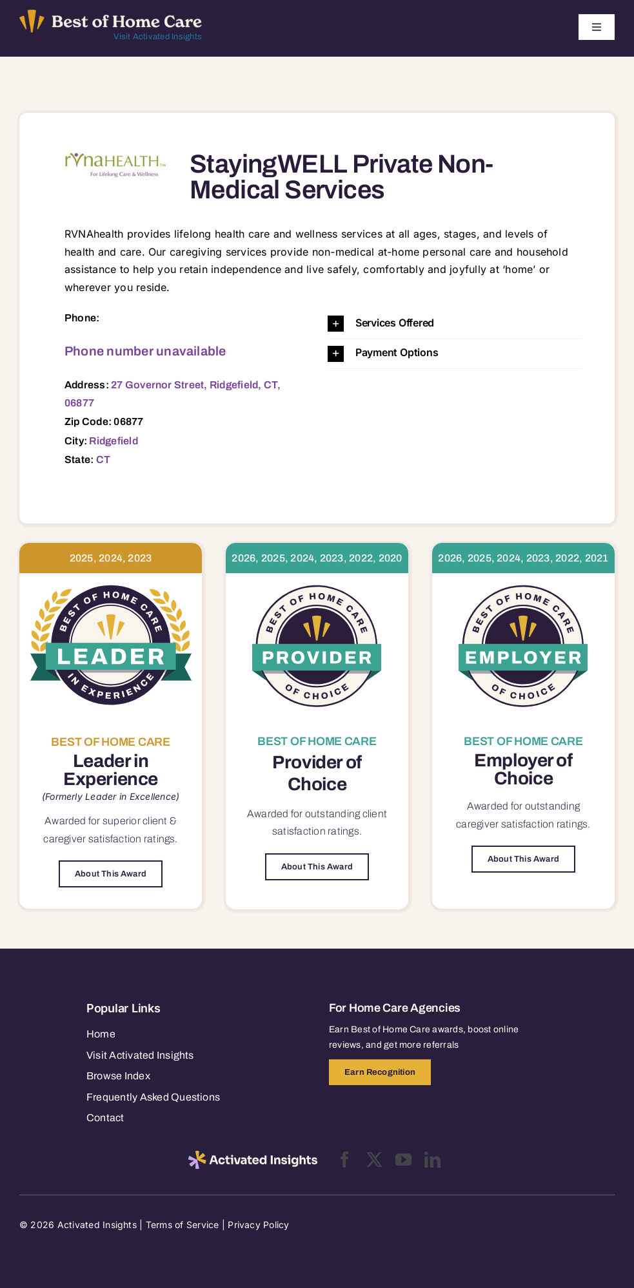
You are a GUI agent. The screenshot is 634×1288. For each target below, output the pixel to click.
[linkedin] (432, 1159)
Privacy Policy (258, 1224)
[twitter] (374, 1159)
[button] (455, 323)
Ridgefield (113, 440)
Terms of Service (182, 1224)
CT (103, 459)
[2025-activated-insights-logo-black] (252, 1156)
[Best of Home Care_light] (110, 14)
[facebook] (345, 1159)
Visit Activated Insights (158, 36)
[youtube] (403, 1159)
